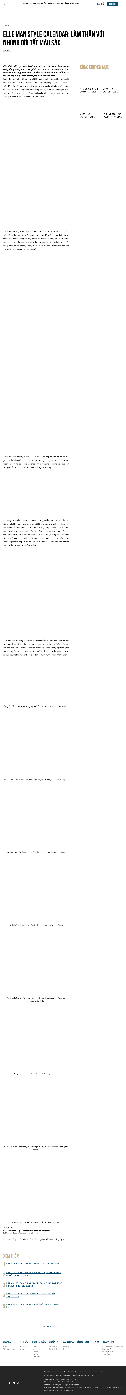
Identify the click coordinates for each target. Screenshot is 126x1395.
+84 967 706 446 (57, 1382)
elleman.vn (70, 1387)
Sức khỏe (6, 1347)
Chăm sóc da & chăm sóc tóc (112, 1347)
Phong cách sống (41, 3)
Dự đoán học (36, 1357)
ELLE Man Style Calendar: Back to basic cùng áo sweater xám (30, 1295)
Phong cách (33, 3)
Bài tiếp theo (48, 1326)
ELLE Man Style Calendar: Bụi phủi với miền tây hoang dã (33, 1305)
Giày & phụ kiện (107, 1352)
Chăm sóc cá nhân (9, 1349)
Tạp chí (65, 1349)
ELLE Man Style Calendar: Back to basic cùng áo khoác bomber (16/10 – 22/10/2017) (34, 1284)
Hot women (53, 1347)
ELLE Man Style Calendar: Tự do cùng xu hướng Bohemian (20, 1233)
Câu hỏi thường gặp (84, 1371)
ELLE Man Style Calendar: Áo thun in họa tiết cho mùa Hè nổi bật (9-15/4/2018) (33, 1274)
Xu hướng (23, 1349)
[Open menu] (4, 4)
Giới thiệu (47, 1371)
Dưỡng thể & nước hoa (110, 1349)
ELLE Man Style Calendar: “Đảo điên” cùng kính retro (33, 1264)
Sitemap (95, 1371)
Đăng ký (113, 3)
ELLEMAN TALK (59, 3)
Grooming (25, 3)
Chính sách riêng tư (71, 1371)
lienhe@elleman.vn (74, 1382)
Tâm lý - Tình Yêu (54, 1349)
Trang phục (106, 1354)
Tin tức (77, 3)
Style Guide (23, 1347)
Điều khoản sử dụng (57, 1371)
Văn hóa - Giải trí (69, 3)
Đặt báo (101, 4)
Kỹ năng (35, 1349)
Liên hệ (101, 1371)
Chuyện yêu (51, 3)
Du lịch (34, 1347)
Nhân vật (66, 1347)
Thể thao (35, 1352)
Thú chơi (35, 1354)
